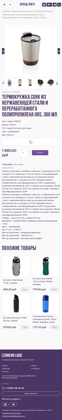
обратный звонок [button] (31, 393)
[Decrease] (29, 154)
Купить (40, 153)
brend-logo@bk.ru (13, 399)
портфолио (6, 368)
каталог (34, 366)
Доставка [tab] (18, 164)
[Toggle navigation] (4, 4)
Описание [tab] (7, 164)
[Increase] (29, 151)
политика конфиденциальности (13, 416)
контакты (5, 371)
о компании (35, 368)
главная (5, 366)
